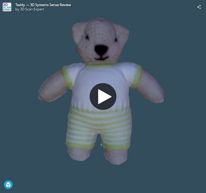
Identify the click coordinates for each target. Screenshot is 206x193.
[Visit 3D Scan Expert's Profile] (7, 7)
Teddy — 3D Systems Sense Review (43, 4)
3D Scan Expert (32, 9)
